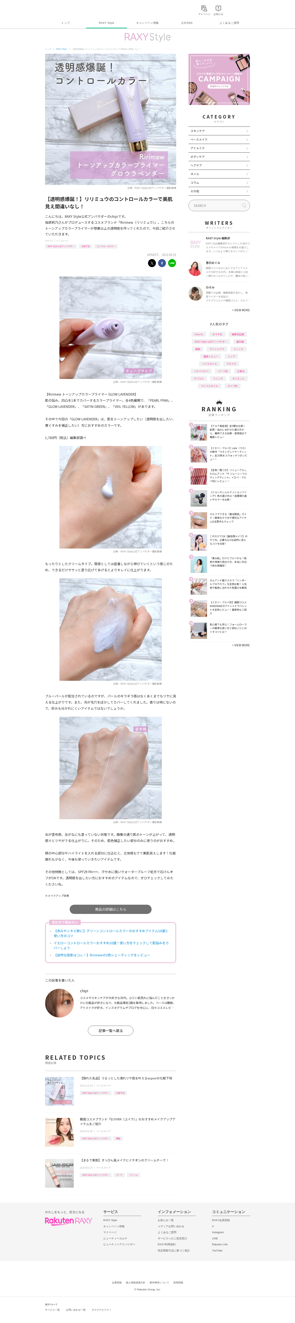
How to (199, 334)
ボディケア (198, 157)
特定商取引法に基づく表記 (174, 1250)
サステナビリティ (101, 1309)
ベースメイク (62, 240)
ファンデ (218, 378)
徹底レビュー (210, 356)
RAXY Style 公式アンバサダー (61, 246)
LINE (215, 1238)
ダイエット (238, 378)
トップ (65, 22)
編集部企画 (238, 334)
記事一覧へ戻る (111, 1030)
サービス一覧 (52, 1309)
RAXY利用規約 (167, 1244)
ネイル (195, 174)
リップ (231, 356)
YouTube (217, 1250)
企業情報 (117, 1282)
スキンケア (198, 131)
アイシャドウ (217, 349)
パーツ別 (223, 371)
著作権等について (159, 1282)
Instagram (218, 1232)
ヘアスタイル (209, 363)
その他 (195, 191)
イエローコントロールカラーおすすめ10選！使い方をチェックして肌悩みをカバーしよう (111, 945)
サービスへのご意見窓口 (172, 1238)
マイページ (110, 1232)
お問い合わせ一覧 (76, 1309)
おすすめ (217, 334)
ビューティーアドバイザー (119, 1244)
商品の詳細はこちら (110, 909)
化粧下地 (85, 246)
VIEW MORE (241, 310)
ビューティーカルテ (115, 1238)
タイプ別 (232, 386)
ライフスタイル (209, 386)
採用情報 (178, 1282)
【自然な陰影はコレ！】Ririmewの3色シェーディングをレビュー (102, 954)
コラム (195, 182)
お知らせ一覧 (166, 1220)
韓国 (118, 1138)
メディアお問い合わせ (171, 1226)
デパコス (199, 378)
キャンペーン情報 (147, 22)
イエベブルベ (201, 371)
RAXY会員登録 (221, 1220)
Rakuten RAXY (63, 9)
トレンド (238, 349)
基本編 (240, 341)
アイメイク (198, 148)
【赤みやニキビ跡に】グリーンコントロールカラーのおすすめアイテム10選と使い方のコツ (111, 933)
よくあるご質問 (229, 22)
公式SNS (187, 22)
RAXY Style (106, 22)
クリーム (133, 1174)
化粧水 (241, 371)
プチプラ (231, 363)
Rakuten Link (220, 1244)
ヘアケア (196, 165)
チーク (119, 1174)
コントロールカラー (106, 246)
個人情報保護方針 (135, 1282)
